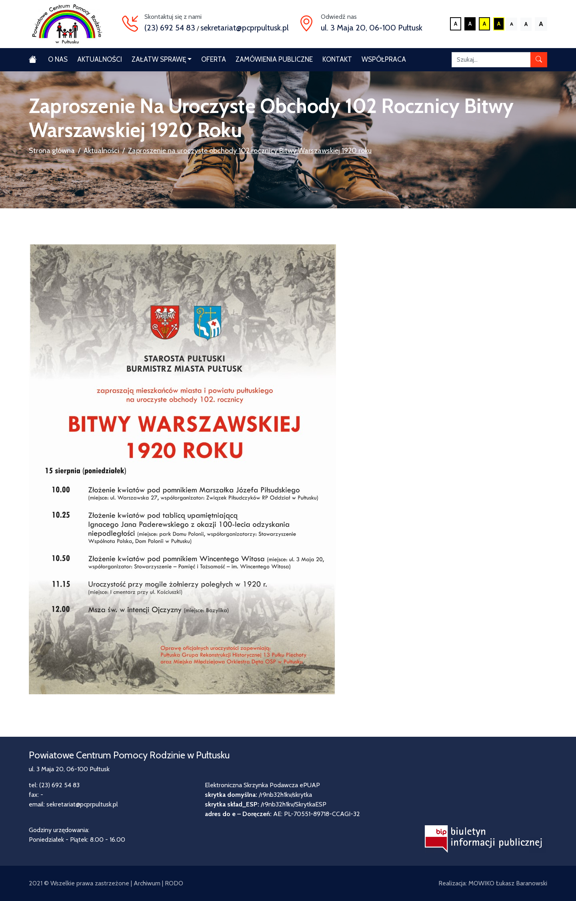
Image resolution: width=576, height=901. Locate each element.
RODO (174, 883)
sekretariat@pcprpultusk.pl (244, 27)
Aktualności (99, 59)
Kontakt (337, 59)
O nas (58, 59)
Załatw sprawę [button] (159, 59)
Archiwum (147, 883)
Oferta (213, 59)
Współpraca (384, 59)
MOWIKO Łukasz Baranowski (507, 883)
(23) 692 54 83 (169, 27)
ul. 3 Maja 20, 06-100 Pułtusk (371, 27)
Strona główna (52, 150)
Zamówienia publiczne (274, 59)
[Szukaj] (491, 59)
